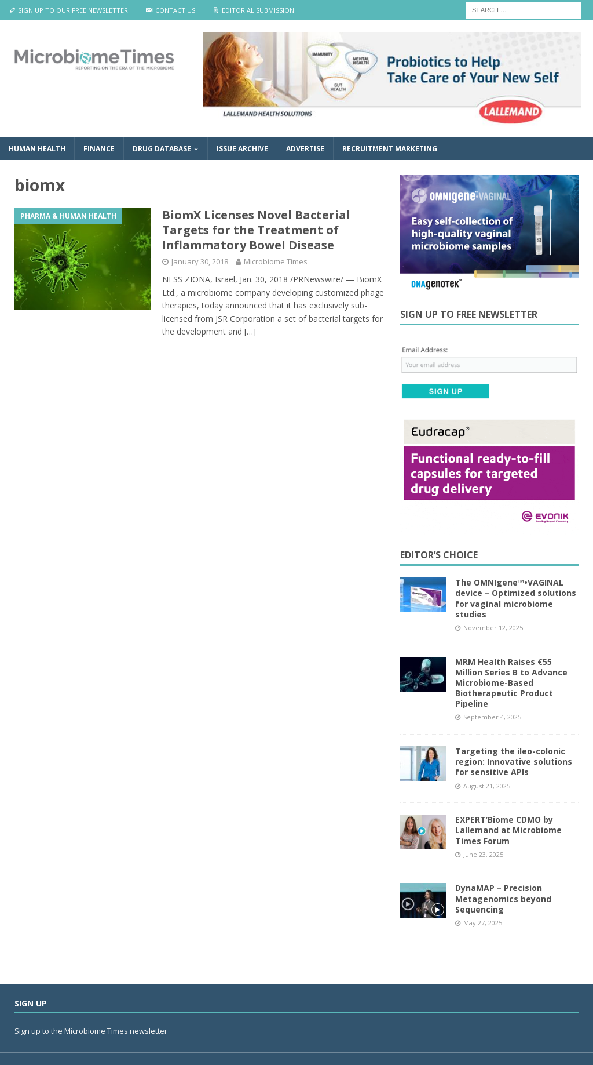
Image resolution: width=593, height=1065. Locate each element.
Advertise (305, 149)
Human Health (37, 149)
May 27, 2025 (482, 922)
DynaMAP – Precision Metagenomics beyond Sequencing (503, 898)
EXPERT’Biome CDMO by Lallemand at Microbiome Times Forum (508, 830)
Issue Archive (242, 149)
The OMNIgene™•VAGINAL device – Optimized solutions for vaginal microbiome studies (515, 598)
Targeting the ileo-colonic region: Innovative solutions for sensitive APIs (513, 761)
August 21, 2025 (486, 786)
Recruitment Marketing (389, 149)
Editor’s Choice (439, 554)
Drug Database (162, 149)
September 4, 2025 (492, 717)
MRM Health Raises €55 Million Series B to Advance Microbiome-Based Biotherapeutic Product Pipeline (511, 683)
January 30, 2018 (199, 261)
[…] (250, 331)
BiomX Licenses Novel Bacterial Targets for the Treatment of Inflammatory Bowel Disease (256, 230)
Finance (99, 149)
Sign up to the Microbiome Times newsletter (91, 1031)
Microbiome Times (276, 261)
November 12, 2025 (493, 627)
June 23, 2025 (483, 854)
